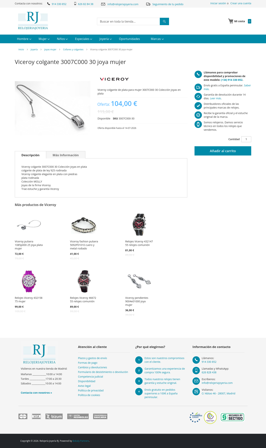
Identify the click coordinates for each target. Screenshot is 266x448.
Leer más (215, 98)
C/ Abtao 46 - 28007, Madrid (218, 393)
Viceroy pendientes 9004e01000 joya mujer (136, 301)
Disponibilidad (86, 381)
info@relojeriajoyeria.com (119, 4)
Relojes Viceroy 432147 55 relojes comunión (139, 243)
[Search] (164, 21)
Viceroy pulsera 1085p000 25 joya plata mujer (29, 245)
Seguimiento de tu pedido (164, 3)
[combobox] (133, 21)
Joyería (34, 49)
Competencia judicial (90, 376)
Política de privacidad (90, 390)
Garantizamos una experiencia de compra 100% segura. (164, 370)
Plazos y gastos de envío (92, 358)
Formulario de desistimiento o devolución (103, 372)
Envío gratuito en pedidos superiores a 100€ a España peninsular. (161, 393)
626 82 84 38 (83, 4)
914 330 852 (56, 4)
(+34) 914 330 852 (231, 80)
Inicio (21, 49)
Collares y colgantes (73, 49)
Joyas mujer (50, 49)
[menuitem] (24, 39)
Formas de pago (87, 362)
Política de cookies (89, 395)
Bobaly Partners (81, 440)
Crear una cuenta (240, 3)
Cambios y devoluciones (92, 367)
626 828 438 (209, 372)
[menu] (133, 39)
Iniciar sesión (218, 3)
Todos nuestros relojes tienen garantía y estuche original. (162, 381)
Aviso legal (84, 386)
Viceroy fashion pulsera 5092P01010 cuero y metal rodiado (84, 245)
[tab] (30, 154)
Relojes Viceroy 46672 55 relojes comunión (83, 299)
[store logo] (33, 20)
